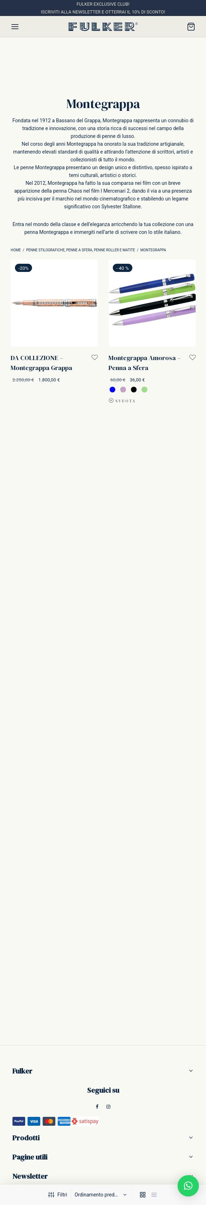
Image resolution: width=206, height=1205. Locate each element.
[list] (154, 1195)
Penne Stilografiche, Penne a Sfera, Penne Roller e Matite (80, 250)
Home (16, 250)
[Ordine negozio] (102, 1194)
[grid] (143, 1195)
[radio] (112, 389)
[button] (188, 1185)
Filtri (57, 1194)
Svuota (125, 400)
